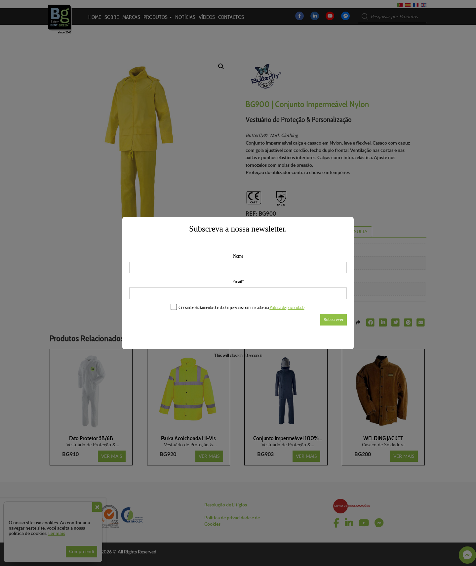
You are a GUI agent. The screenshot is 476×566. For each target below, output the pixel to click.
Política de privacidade (286, 307)
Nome (238, 256)
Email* (238, 281)
